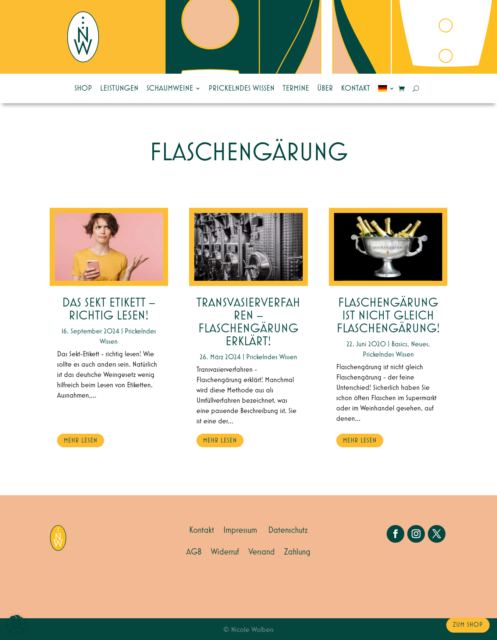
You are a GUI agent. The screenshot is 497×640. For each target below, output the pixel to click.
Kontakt (355, 88)
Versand (261, 552)
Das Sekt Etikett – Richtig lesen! (108, 309)
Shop (83, 88)
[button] (16, 624)
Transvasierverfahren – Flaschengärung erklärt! (248, 322)
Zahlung (297, 552)
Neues (419, 344)
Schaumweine (169, 88)
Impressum (240, 530)
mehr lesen (80, 440)
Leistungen (119, 88)
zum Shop (468, 625)
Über (325, 88)
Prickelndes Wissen (241, 88)
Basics (399, 344)
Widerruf (225, 552)
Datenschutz (288, 530)
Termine (296, 88)
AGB (194, 552)
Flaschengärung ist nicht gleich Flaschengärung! (388, 316)
